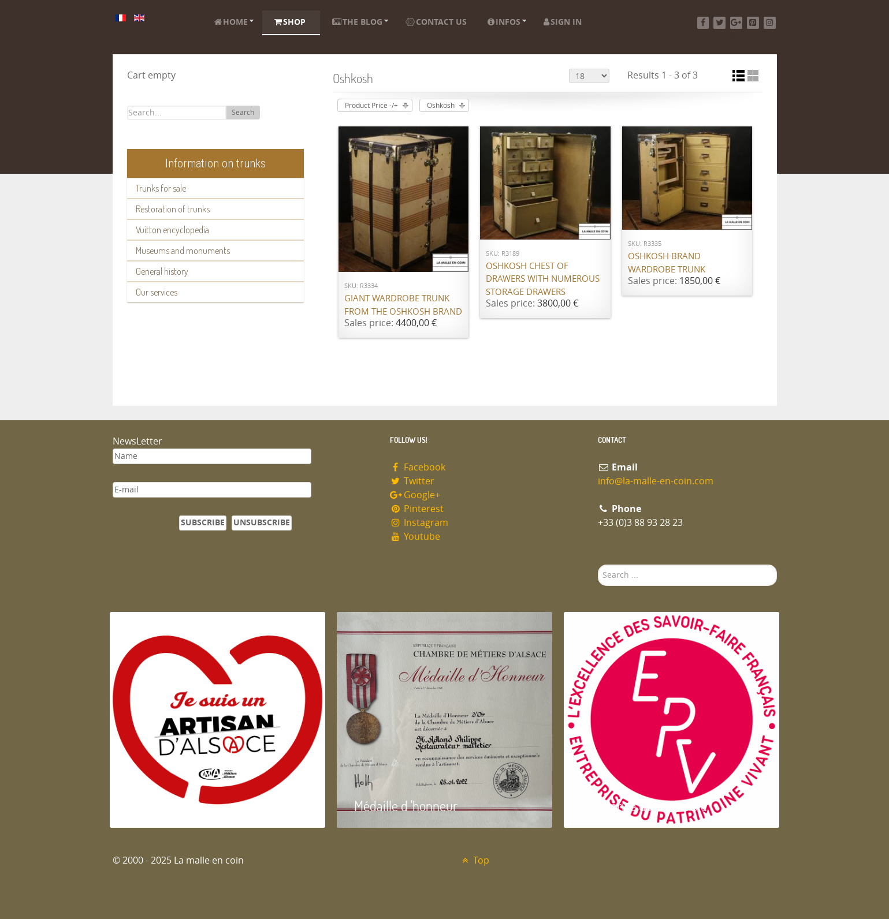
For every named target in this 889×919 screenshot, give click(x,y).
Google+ (415, 495)
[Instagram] (770, 23)
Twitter (412, 481)
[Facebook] (703, 23)
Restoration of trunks (173, 209)
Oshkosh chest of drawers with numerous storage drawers (543, 279)
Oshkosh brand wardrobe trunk (666, 263)
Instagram (419, 522)
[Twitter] (719, 23)
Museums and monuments (183, 250)
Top (474, 860)
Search (243, 113)
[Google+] (736, 23)
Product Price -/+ (371, 106)
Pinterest (417, 508)
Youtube (415, 536)
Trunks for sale (161, 188)
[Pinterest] (753, 23)
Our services (156, 292)
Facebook (418, 467)
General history (162, 271)
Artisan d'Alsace (168, 806)
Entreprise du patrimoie (644, 806)
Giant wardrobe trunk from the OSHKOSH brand (403, 305)
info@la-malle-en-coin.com (655, 481)
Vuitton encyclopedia (172, 230)
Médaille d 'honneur (405, 806)
